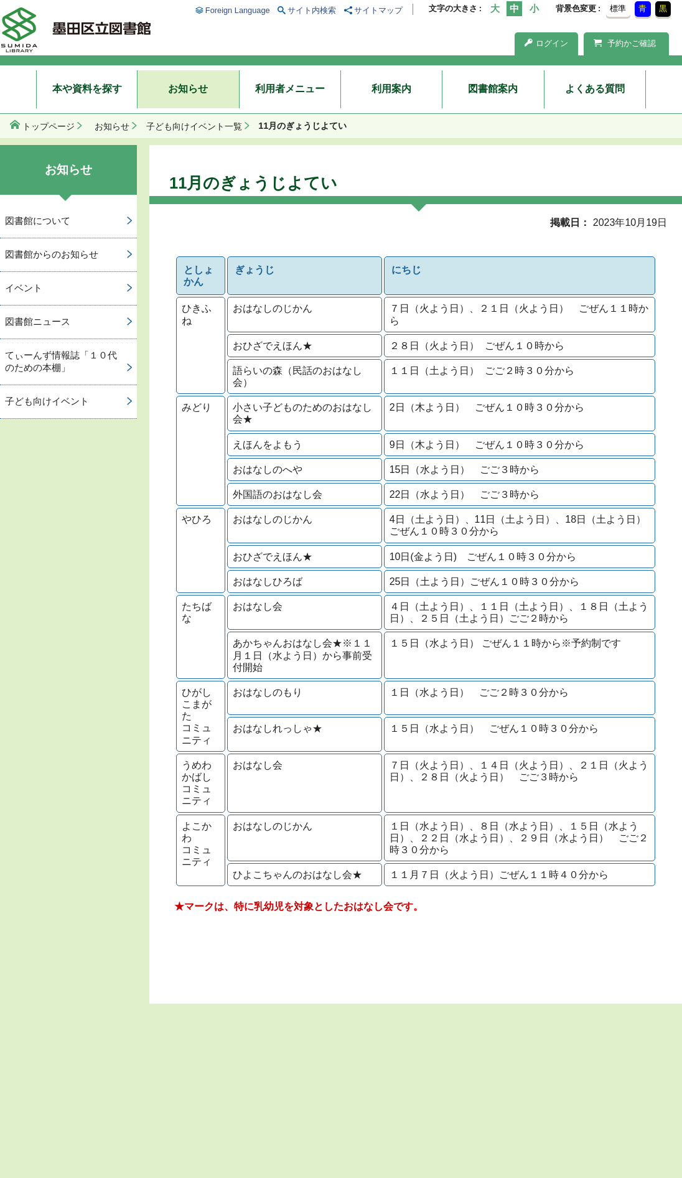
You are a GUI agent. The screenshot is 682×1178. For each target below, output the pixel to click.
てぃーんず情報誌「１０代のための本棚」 (61, 361)
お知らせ (188, 88)
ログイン (546, 43)
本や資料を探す (87, 88)
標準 (618, 8)
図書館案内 (493, 88)
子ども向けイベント (47, 401)
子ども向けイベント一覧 (194, 126)
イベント (23, 288)
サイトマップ (378, 10)
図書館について (37, 220)
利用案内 (391, 88)
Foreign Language (237, 10)
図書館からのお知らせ (51, 254)
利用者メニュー (290, 88)
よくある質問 (595, 88)
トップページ (48, 126)
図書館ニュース (37, 321)
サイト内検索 (311, 10)
